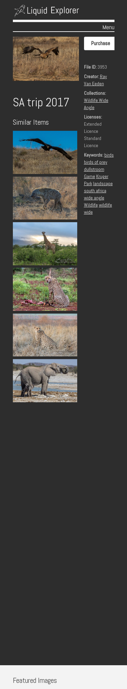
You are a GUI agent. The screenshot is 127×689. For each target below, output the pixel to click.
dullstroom (94, 169)
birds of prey (95, 162)
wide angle (94, 198)
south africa (95, 191)
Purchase (100, 43)
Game (89, 176)
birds (109, 155)
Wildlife (91, 205)
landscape (103, 183)
